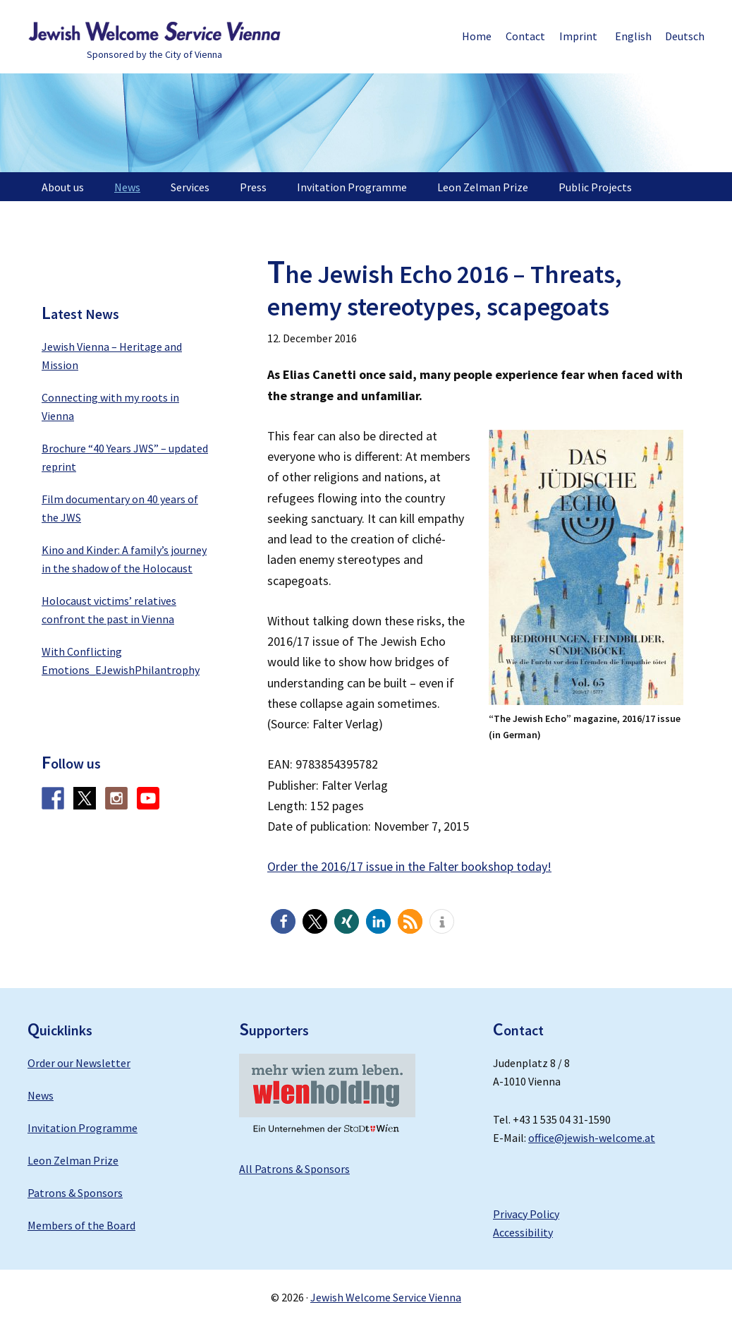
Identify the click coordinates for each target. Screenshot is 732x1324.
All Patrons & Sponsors (294, 1169)
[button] (283, 921)
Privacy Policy (526, 1214)
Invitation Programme (83, 1128)
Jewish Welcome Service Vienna (154, 31)
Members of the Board (81, 1225)
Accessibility (523, 1232)
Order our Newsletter (79, 1063)
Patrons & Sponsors (75, 1193)
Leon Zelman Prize (73, 1160)
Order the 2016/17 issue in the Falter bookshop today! (409, 866)
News (41, 1095)
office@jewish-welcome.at (591, 1138)
